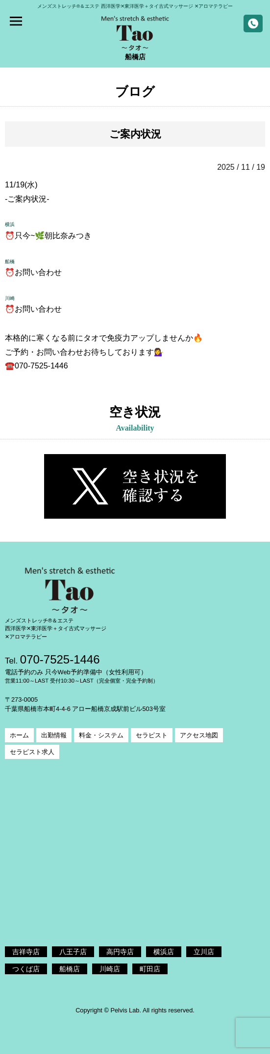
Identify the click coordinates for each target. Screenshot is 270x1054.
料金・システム (101, 735)
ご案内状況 (135, 133)
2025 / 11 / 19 (241, 167)
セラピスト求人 (32, 752)
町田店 (150, 969)
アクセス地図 (199, 735)
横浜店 (163, 952)
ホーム (19, 735)
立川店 (204, 952)
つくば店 (26, 969)
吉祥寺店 (26, 952)
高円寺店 (120, 952)
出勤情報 (54, 735)
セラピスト (152, 735)
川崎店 (109, 969)
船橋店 (69, 969)
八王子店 (73, 952)
